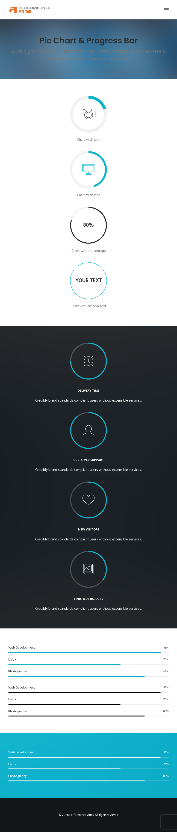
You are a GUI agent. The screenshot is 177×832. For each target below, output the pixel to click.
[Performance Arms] (30, 9)
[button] (166, 9)
